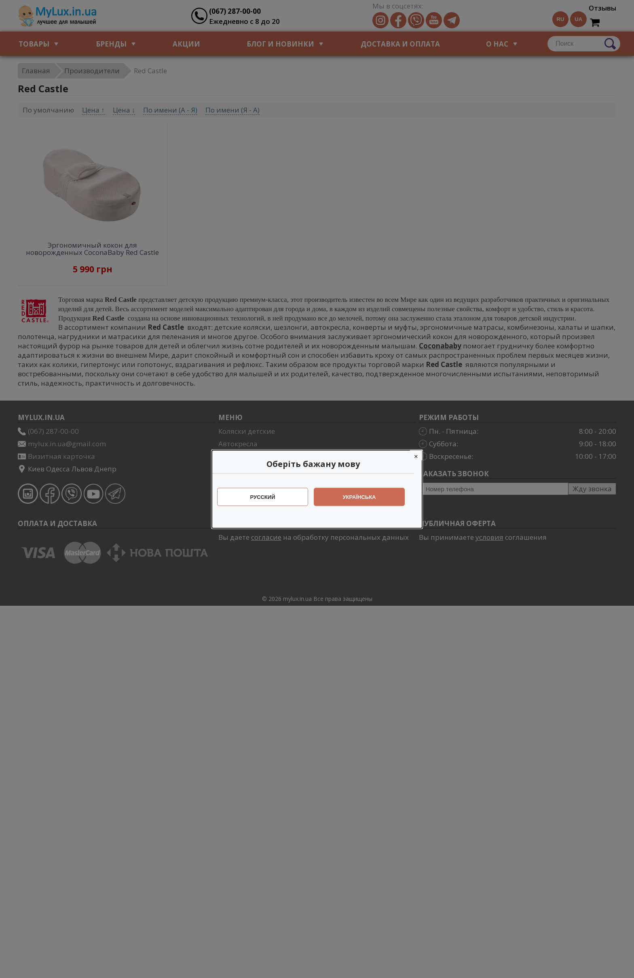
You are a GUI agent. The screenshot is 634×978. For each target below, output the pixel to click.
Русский (266, 497)
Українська (363, 497)
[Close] (420, 455)
